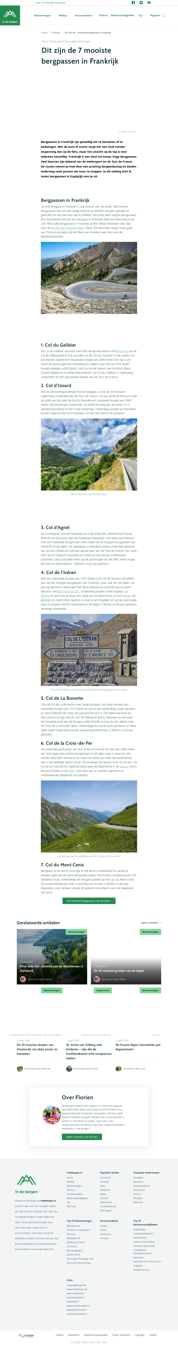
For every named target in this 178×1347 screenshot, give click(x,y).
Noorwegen (106, 1210)
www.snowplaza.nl (75, 1293)
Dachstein (138, 1257)
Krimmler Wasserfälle (144, 1245)
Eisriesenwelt (139, 1237)
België (103, 1194)
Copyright (140, 1334)
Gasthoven (105, 1234)
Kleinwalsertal (73, 1238)
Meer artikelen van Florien (82, 1137)
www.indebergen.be (76, 1285)
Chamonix (72, 1246)
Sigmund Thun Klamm (144, 1241)
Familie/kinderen (141, 1185)
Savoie (124, 766)
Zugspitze (138, 1265)
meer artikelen (149, 922)
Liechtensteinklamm (143, 1233)
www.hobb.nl (73, 1301)
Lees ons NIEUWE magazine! (50, 2)
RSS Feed (71, 1206)
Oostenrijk (105, 1177)
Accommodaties (85, 15)
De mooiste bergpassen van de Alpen (89, 901)
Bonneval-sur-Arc (68, 591)
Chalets (104, 1225)
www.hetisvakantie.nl (77, 1313)
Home (46, 32)
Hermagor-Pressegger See (80, 1258)
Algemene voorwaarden (96, 1334)
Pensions (104, 1238)
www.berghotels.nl (76, 1297)
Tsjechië (104, 1198)
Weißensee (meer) (76, 1242)
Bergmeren (139, 1189)
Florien (67, 41)
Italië (102, 1185)
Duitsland (104, 1189)
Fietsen (137, 1194)
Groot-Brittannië (108, 1206)
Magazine (155, 15)
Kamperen (138, 1181)
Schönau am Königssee (78, 1229)
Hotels (103, 1229)
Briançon (122, 351)
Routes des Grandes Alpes (68, 228)
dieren (127, 596)
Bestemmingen (44, 15)
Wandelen (138, 1177)
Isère (71, 771)
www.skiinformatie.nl (77, 1309)
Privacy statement (121, 1334)
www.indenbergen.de (77, 1289)
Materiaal (138, 1202)
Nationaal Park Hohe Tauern (147, 1261)
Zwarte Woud (73, 1254)
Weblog (64, 15)
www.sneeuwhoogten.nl (78, 1305)
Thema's (103, 15)
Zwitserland (106, 1202)
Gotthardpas (139, 1229)
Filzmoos (71, 1234)
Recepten (138, 1198)
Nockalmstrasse (141, 1269)
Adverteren (73, 1334)
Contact (59, 1334)
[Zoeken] (162, 15)
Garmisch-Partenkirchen (79, 1262)
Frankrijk (104, 1181)
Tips (142, 15)
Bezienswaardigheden (122, 15)
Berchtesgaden (74, 1250)
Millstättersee (73, 1225)
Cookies (153, 1334)
